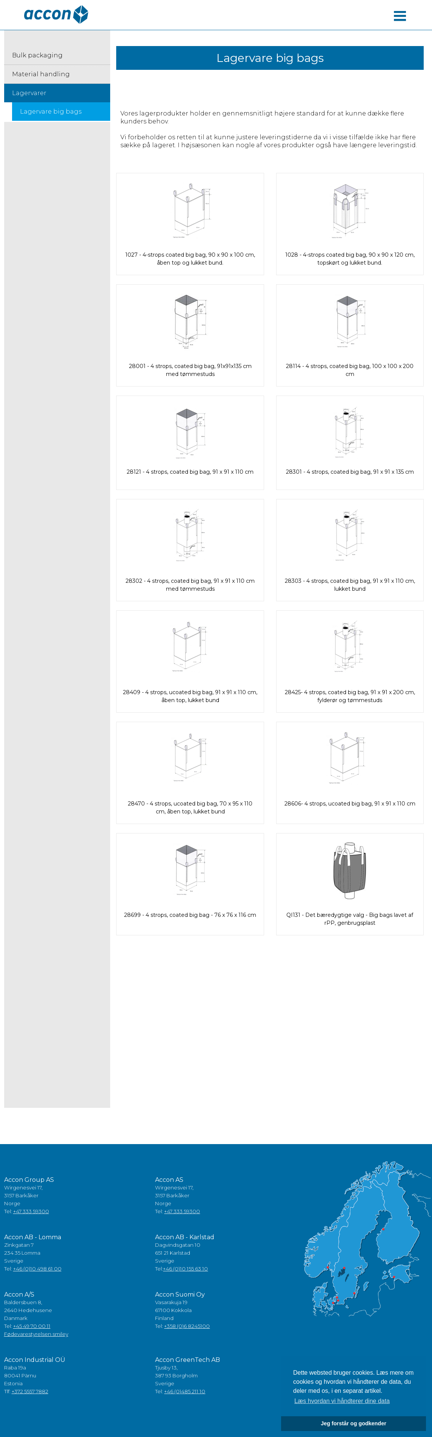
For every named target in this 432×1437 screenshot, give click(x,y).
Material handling (41, 74)
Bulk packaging (37, 55)
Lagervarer (29, 93)
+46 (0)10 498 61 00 (37, 1269)
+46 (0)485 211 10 (184, 1391)
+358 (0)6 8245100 (187, 1326)
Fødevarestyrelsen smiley (36, 1334)
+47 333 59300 (31, 1211)
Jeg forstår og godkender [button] (353, 1423)
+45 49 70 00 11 (32, 1326)
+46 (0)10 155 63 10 (185, 1269)
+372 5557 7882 (30, 1391)
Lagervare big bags (50, 111)
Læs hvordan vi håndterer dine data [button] (342, 1401)
